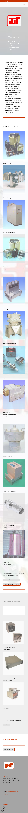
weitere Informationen (8, 749)
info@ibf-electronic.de (12, 791)
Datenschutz (6, 799)
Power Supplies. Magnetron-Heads (11, 579)
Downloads (6, 724)
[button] (2, 810)
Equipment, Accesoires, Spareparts (11, 584)
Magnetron (6, 708)
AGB (4, 801)
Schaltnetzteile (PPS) (9, 678)
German (5, 810)
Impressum (6, 797)
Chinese (5, 808)
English (5, 806)
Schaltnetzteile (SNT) (9, 647)
